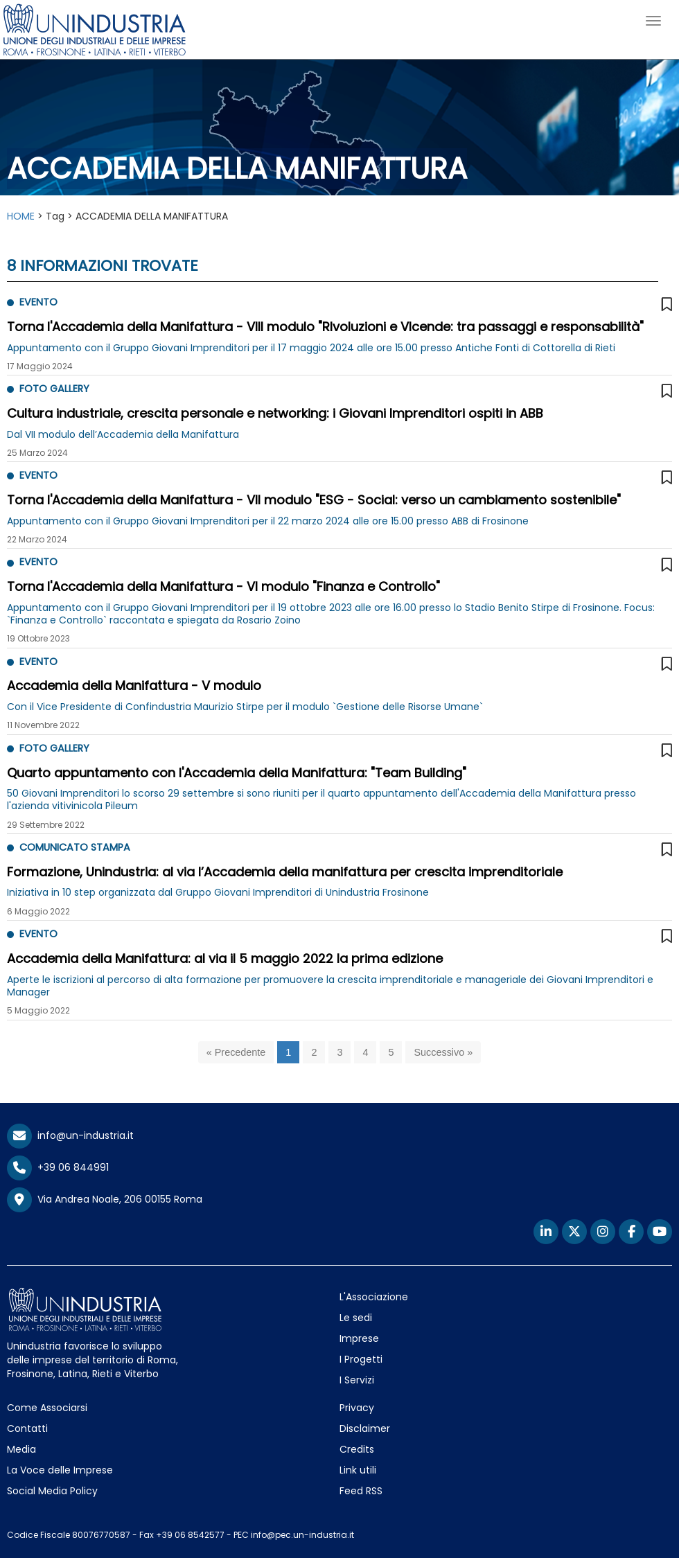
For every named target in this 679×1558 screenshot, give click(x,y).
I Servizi (357, 1380)
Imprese (359, 1338)
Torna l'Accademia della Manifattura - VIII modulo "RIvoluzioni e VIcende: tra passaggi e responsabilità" (325, 326)
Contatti (27, 1428)
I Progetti (361, 1359)
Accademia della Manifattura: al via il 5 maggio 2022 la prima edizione (225, 958)
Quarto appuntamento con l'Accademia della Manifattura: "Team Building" (236, 772)
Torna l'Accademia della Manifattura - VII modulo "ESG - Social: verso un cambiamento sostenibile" (314, 499)
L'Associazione (374, 1297)
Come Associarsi (47, 1408)
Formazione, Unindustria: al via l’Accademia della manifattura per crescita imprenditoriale (285, 871)
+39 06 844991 (58, 1167)
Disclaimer (365, 1428)
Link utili (358, 1470)
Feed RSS (361, 1491)
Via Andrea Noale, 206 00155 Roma (104, 1199)
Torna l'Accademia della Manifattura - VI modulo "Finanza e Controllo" (223, 586)
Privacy (357, 1408)
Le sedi (356, 1318)
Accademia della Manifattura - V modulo (134, 685)
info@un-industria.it (70, 1135)
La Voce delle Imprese (60, 1470)
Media (21, 1449)
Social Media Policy (52, 1491)
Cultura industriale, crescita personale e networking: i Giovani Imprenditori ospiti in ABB (275, 413)
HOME (21, 216)
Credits (357, 1449)
